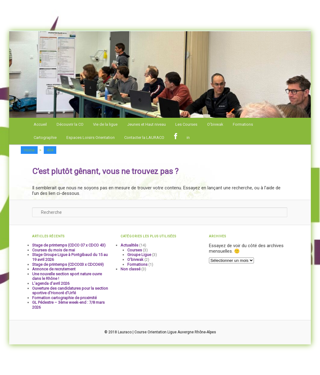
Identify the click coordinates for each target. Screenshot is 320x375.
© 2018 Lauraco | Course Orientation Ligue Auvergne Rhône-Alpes (160, 332)
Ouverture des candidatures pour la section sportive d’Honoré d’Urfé (70, 290)
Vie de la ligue (105, 124)
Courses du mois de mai (53, 250)
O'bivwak (135, 259)
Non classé (130, 269)
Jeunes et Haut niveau (146, 124)
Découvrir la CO (70, 124)
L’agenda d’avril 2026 (50, 283)
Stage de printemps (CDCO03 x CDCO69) (68, 264)
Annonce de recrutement (54, 269)
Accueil (40, 124)
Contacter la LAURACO (144, 137)
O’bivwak (215, 124)
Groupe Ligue (139, 254)
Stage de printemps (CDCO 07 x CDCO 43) (69, 245)
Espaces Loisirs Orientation (90, 137)
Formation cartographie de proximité (64, 297)
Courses (134, 250)
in (188, 137)
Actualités (129, 245)
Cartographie (45, 137)
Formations (243, 124)
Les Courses (186, 124)
